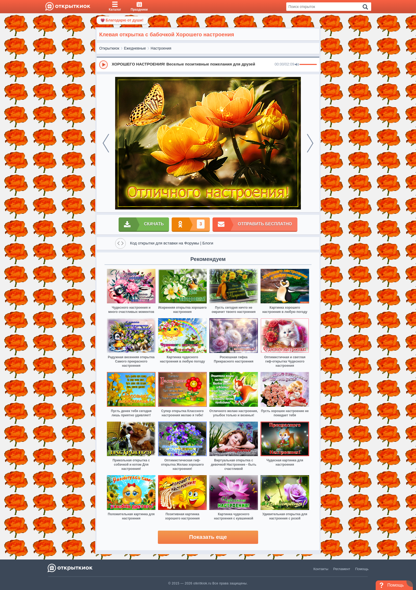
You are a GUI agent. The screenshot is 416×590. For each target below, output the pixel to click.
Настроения (161, 48)
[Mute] (297, 64)
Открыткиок (109, 48)
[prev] (106, 143)
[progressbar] (308, 65)
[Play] (103, 64)
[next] (310, 143)
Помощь (362, 569)
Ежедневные (135, 48)
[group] (208, 64)
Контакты (320, 569)
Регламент (341, 569)
